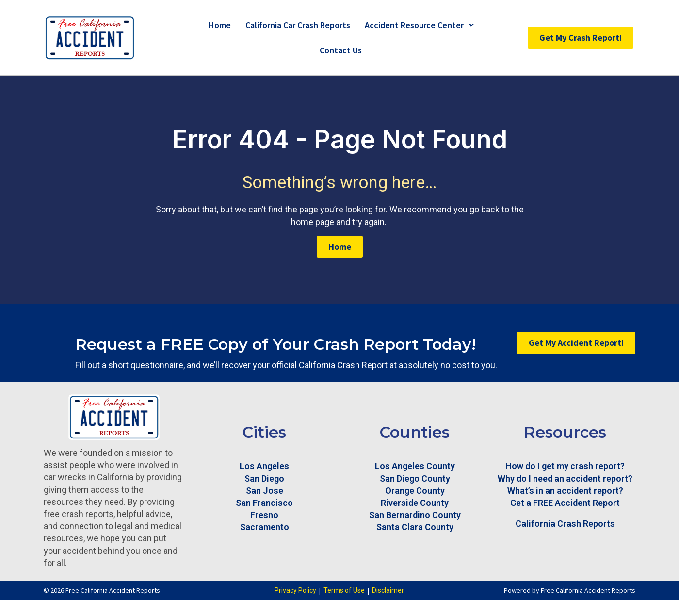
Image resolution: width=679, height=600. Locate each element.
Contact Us (341, 50)
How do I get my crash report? (565, 466)
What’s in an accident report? (565, 491)
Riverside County (415, 503)
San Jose (264, 491)
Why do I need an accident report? (565, 478)
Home (220, 25)
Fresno (264, 515)
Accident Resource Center (419, 25)
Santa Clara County (414, 527)
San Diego (264, 478)
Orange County (415, 491)
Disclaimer (388, 590)
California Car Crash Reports (297, 25)
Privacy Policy (295, 590)
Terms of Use (344, 590)
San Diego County (415, 478)
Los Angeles (264, 466)
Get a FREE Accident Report (565, 503)
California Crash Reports (565, 524)
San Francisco (264, 503)
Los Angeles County (415, 466)
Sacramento (264, 527)
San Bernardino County (415, 515)
